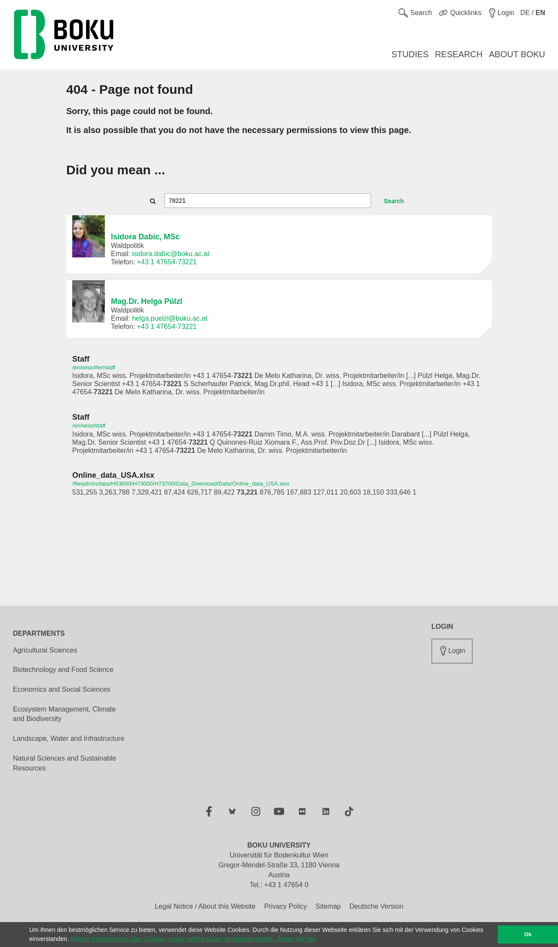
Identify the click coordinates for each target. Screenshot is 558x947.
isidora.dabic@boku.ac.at (170, 253)
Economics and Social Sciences (61, 689)
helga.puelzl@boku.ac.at (169, 318)
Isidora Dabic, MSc (145, 236)
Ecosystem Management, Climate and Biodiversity (64, 714)
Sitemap (328, 906)
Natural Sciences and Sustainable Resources (64, 763)
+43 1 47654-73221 (167, 262)
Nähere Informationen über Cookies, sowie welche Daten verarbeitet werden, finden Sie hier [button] (193, 938)
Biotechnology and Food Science (63, 669)
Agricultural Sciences (45, 650)
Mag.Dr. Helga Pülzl (146, 301)
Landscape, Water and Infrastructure (68, 738)
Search (394, 201)
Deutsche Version (376, 906)
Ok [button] (528, 935)
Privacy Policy (285, 906)
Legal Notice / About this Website (205, 906)
